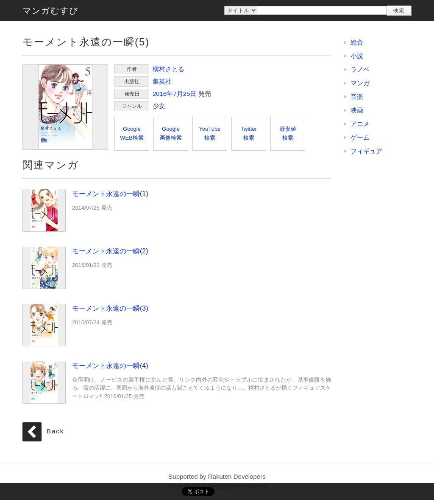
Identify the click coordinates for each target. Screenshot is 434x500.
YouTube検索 (209, 133)
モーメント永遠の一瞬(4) (44, 382)
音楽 (357, 96)
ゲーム (360, 137)
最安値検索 (288, 133)
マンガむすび (50, 10)
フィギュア (366, 150)
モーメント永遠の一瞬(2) (44, 267)
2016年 (163, 93)
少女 (159, 106)
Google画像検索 (171, 133)
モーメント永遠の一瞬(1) (44, 210)
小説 (357, 55)
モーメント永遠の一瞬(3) (44, 324)
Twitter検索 (249, 133)
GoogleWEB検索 (132, 133)
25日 (190, 93)
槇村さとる (168, 69)
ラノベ (360, 69)
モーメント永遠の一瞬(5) (65, 107)
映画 (357, 110)
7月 (178, 93)
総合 (357, 42)
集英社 (162, 81)
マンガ (360, 83)
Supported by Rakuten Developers (216, 476)
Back (55, 431)
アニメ (360, 123)
